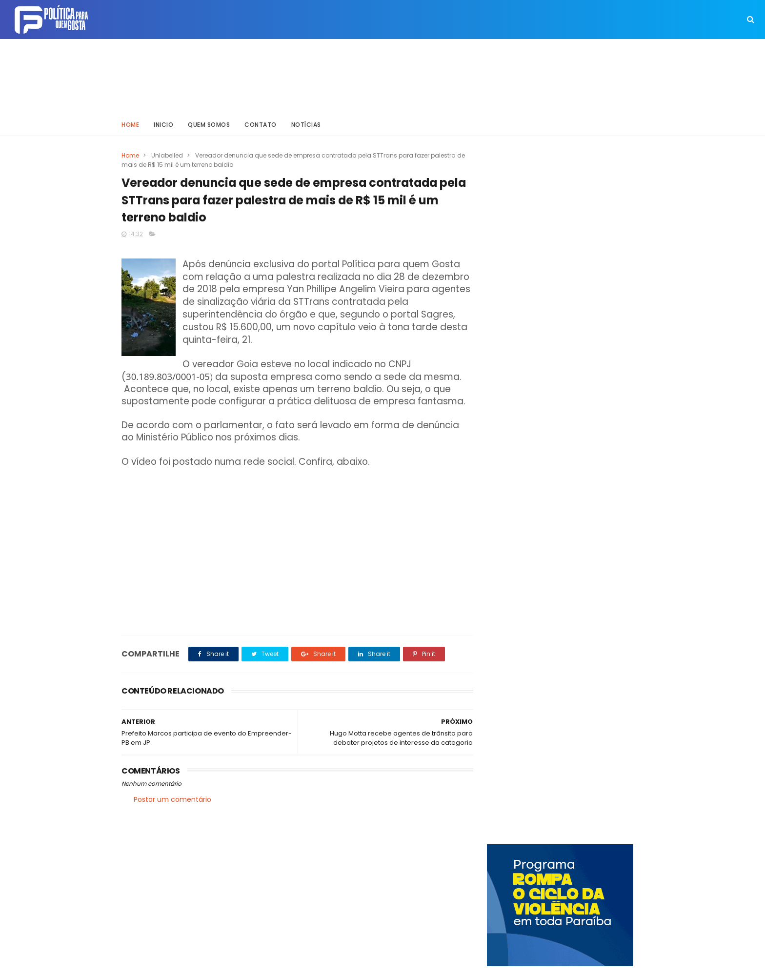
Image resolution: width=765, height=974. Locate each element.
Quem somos (209, 124)
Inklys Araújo (348, 962)
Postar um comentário (172, 799)
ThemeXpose (176, 962)
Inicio (163, 124)
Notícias (306, 124)
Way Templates (253, 962)
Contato (260, 124)
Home (130, 124)
